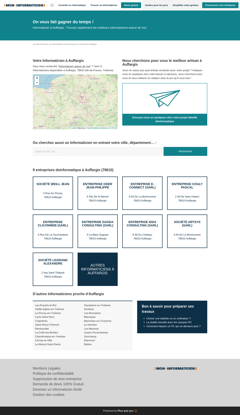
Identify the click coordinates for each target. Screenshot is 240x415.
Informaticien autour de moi (74, 66)
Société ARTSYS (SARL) (187, 223)
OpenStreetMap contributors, (98, 128)
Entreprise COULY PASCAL (187, 185)
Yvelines (83, 44)
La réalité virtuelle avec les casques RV (169, 322)
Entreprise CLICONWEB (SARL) (53, 223)
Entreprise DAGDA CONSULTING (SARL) (97, 223)
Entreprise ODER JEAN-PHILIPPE (97, 185)
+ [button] (37, 78)
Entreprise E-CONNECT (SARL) (142, 185)
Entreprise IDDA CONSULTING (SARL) (142, 223)
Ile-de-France (71, 44)
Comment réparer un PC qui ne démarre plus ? (173, 326)
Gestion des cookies (48, 395)
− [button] (37, 83)
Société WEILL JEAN (52, 184)
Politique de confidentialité (53, 374)
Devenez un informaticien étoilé (57, 389)
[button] (72, 5)
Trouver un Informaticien (52, 44)
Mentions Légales (46, 368)
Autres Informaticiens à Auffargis (97, 269)
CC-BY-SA (113, 128)
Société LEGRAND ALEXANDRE (53, 261)
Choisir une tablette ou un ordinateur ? (168, 318)
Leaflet (73, 128)
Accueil (36, 44)
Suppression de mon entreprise (57, 379)
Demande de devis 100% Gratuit (58, 384)
